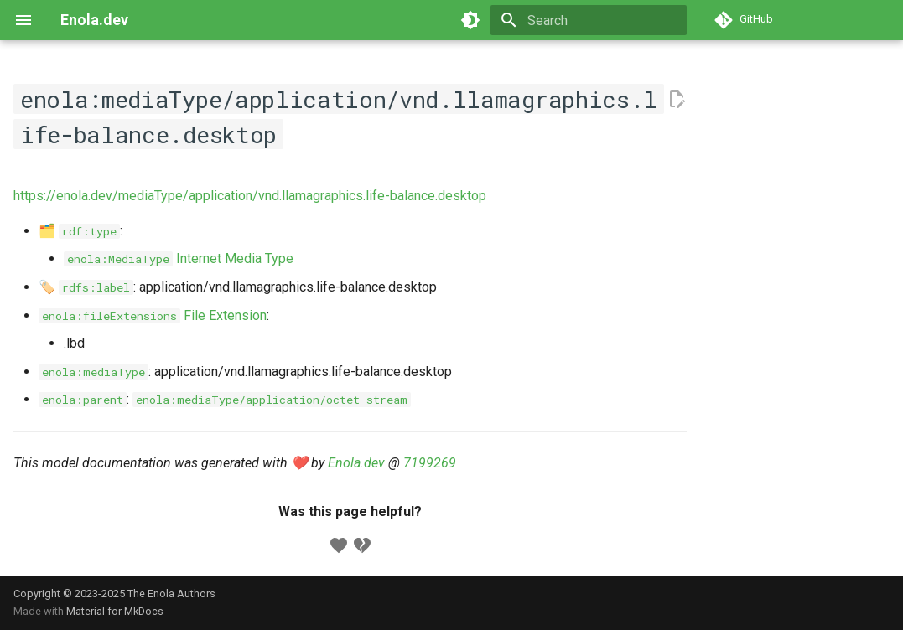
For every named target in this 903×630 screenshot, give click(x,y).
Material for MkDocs (114, 611)
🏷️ (86, 287)
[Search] (588, 20)
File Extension (153, 315)
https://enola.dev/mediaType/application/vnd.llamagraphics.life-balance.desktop (249, 196)
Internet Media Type (178, 258)
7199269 (429, 463)
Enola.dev (356, 463)
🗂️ (79, 231)
